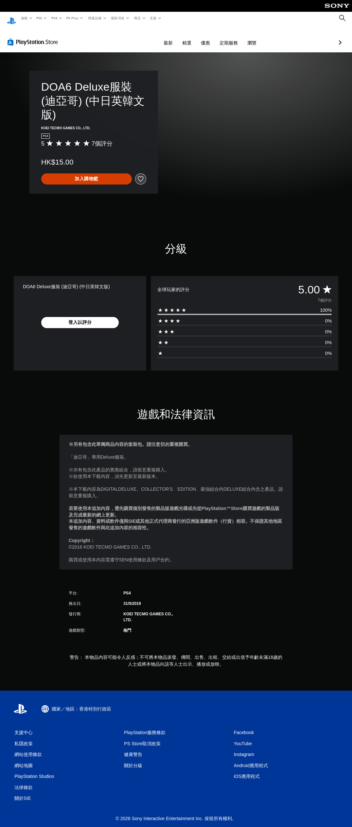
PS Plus (72, 18)
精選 (152, 37)
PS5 (39, 18)
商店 (137, 18)
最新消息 (118, 18)
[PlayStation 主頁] (11, 18)
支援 (153, 18)
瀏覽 (217, 37)
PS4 (54, 18)
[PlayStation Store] (34, 35)
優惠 (170, 37)
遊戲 (24, 18)
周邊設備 (94, 18)
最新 (133, 37)
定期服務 (194, 37)
